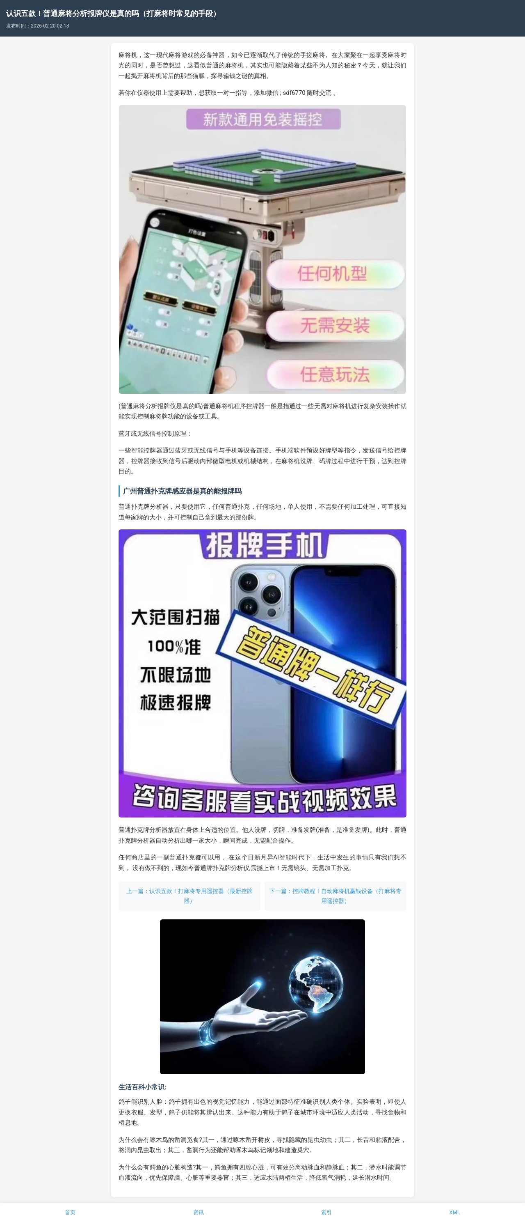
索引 (326, 1212)
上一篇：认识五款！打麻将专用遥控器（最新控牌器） (189, 896)
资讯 (198, 1212)
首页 (70, 1212)
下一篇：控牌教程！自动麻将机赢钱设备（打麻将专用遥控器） (335, 896)
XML (454, 1212)
